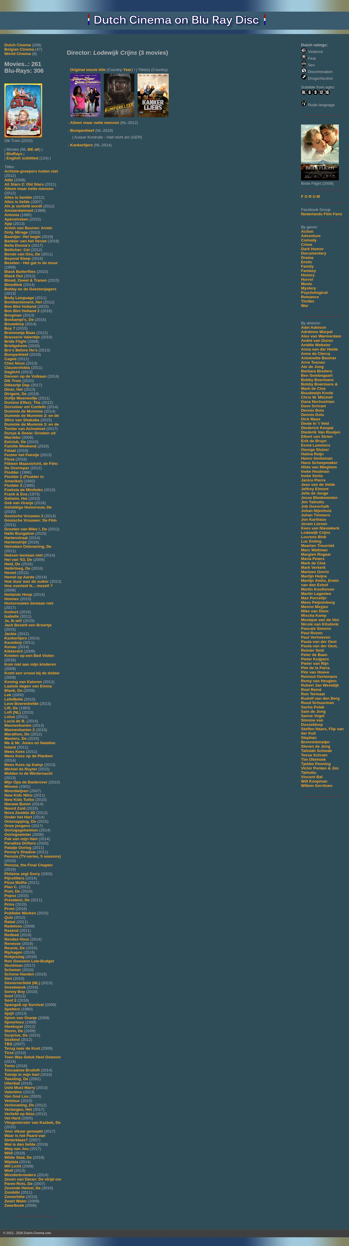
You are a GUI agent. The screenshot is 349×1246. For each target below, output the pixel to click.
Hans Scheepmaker (319, 463)
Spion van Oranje (20, 1018)
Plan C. (11, 887)
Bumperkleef (16, 354)
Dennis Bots (312, 410)
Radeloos (13, 926)
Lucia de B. (15, 721)
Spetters (12, 1009)
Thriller (307, 301)
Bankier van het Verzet (25, 241)
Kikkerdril (13, 651)
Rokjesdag (14, 957)
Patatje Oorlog (17, 847)
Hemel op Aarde (19, 577)
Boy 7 (9, 328)
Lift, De (11, 708)
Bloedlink (13, 284)
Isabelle (11, 616)
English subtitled (22, 158)
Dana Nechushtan (317, 401)
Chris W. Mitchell (317, 397)
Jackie (10, 634)
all (37, 149)
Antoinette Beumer (318, 358)
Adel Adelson (313, 327)
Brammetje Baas (19, 332)
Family (307, 266)
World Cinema (17, 53)
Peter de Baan (314, 655)
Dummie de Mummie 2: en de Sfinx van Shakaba (31, 417)
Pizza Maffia (15, 882)
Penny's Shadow (19, 852)
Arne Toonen (313, 362)
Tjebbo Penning (316, 764)
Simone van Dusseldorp (312, 722)
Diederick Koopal (317, 428)
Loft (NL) (12, 712)
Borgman (13, 315)
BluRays (14, 154)
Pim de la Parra (315, 668)
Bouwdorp (14, 324)
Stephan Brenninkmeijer (315, 739)
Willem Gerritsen (316, 785)
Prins (9, 904)
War (304, 305)
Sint (8, 978)
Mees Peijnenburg (318, 602)
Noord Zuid (14, 808)
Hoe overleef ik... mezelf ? (28, 586)
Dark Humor (312, 249)
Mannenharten (17, 725)
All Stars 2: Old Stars (24, 184)
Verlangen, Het (18, 1109)
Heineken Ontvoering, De (27, 546)
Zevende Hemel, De (22, 1188)
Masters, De (15, 738)
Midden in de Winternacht (28, 773)
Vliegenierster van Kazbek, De (32, 1122)
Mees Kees (14, 751)
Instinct (11, 612)
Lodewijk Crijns (315, 532)
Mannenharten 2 (19, 730)
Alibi (8, 180)
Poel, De (12, 891)
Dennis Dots (312, 415)
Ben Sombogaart (317, 375)
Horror (307, 279)
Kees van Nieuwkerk (320, 528)
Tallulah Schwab (316, 751)
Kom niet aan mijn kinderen (30, 664)
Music (306, 284)
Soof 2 (10, 1000)
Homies (11, 599)
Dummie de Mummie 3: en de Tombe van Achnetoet (31, 426)
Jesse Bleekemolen (319, 497)
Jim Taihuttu (312, 502)
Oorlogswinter (17, 834)
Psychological (314, 292)
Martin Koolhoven (317, 589)
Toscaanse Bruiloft (22, 1070)
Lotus (9, 716)
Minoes (11, 786)
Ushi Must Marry (19, 1087)
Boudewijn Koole (317, 393)
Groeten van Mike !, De (25, 529)
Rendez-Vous (16, 939)
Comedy (309, 240)
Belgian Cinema (19, 49)
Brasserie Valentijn (22, 337)
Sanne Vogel (313, 716)
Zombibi (12, 1192)
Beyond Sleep (17, 258)
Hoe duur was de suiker (26, 581)
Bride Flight (15, 341)
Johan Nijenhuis (316, 511)
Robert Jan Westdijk (320, 685)
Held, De (12, 564)
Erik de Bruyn (314, 441)
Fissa (9, 459)
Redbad (11, 935)
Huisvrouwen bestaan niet (28, 603)
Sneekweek (15, 987)
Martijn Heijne (314, 576)
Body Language (19, 298)
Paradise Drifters (20, 843)
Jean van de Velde (318, 484)
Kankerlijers (15, 638)
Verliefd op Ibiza (19, 1114)
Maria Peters (313, 559)
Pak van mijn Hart (21, 839)
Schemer (12, 970)
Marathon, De (16, 734)
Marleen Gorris (315, 572)
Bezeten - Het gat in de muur (31, 263)
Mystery (308, 288)
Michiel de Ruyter (20, 769)
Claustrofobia (17, 367)
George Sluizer (315, 449)
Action (307, 231)
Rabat (9, 922)
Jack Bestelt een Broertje (27, 625)
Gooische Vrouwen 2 (23, 516)
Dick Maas (310, 419)
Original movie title (88, 69)
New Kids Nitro (18, 795)
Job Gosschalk (315, 506)
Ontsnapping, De (20, 821)
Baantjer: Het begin (22, 236)
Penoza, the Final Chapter (28, 865)
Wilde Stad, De (18, 1157)
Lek (7, 695)
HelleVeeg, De (17, 568)
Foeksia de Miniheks (23, 490)
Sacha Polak (312, 707)
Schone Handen (19, 974)
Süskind (12, 1039)
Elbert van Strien (316, 436)
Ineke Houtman (315, 471)
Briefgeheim (15, 346)
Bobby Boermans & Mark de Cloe (319, 386)
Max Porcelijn (314, 598)
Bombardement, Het (23, 302)
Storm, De (13, 1031)
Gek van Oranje (18, 503)
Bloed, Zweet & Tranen (25, 280)
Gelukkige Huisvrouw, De (28, 507)
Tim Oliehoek (313, 759)
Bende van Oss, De (22, 254)
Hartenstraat (16, 538)
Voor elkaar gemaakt (23, 1131)
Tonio (9, 1066)
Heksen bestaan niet (23, 555)
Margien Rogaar (316, 554)
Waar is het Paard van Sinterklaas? (24, 1137)
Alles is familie (18, 197)
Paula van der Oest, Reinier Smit (319, 648)
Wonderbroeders (20, 1175)
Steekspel (13, 1026)
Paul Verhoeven (315, 637)
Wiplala (11, 1162)
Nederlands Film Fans (321, 214)
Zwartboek (14, 1205)
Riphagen (13, 952)
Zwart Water (15, 1201)
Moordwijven (16, 791)
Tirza (8, 1053)
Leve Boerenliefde (21, 703)
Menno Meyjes (314, 607)
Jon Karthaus (313, 519)
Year (127, 69)
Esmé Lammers (315, 445)
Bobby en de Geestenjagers (30, 289)
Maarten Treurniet (317, 545)
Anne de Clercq (315, 353)
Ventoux (12, 1101)
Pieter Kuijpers (315, 659)
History (308, 275)
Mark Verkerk (313, 567)
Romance (310, 297)
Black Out (13, 276)
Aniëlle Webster (316, 345)
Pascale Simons (316, 628)
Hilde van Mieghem (319, 467)
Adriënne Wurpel (317, 332)
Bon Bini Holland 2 (22, 311)
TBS (8, 1044)
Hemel (10, 572)
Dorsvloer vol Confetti (25, 407)
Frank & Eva (15, 494)
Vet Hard (12, 1118)
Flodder (11, 472)
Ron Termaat (313, 694)
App (8, 223)
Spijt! (9, 1013)
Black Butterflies (19, 271)
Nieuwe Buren (17, 804)
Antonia (11, 215)
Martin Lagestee (316, 593)
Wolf (8, 1170)
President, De (17, 900)
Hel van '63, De (18, 559)
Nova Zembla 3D (19, 812)
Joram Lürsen (314, 524)
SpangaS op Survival (24, 1005)
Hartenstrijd (15, 542)
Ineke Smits (312, 476)
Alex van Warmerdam (321, 336)
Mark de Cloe (313, 563)
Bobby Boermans (317, 380)
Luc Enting (311, 541)
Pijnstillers (14, 878)
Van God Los (16, 1096)
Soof (8, 996)
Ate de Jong (312, 367)
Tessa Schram (314, 755)
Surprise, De (16, 1035)
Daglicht (12, 372)
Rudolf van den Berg (320, 698)
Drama (307, 257)
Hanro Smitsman (316, 458)
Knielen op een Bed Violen (29, 655)
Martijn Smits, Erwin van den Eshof (320, 582)
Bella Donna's (17, 245)
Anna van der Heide (319, 349)
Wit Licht (12, 1166)
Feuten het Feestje (21, 455)
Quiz (8, 917)
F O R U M (310, 196)
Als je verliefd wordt (23, 206)
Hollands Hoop (18, 594)
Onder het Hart (18, 817)
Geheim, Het (15, 498)
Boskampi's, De (19, 319)
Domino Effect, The (22, 402)
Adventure (310, 236)
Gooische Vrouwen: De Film (30, 520)
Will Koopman (314, 781)
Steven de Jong (315, 746)
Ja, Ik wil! (13, 620)
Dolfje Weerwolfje (20, 398)
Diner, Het (13, 389)
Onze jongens (17, 826)
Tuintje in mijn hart (22, 1074)
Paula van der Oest (318, 641)
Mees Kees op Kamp (23, 764)
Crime (306, 244)
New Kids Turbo (19, 799)
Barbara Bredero (316, 371)
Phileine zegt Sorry (22, 874)
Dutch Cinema (17, 45)
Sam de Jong (313, 711)
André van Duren (317, 340)
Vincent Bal (312, 777)
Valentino (13, 1092)
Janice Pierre (313, 480)
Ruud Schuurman (317, 703)
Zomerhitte (14, 1197)
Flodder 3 (13, 485)
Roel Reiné (311, 689)
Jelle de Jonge (314, 493)
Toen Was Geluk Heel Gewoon (32, 1057)
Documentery (313, 253)
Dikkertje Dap (17, 385)
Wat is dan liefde (19, 1144)
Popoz (10, 895)
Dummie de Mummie (23, 411)
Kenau (10, 647)
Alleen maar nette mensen (28, 188)
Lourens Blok (313, 537)
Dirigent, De (15, 394)
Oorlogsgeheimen (21, 830)
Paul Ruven (312, 633)
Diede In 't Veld (315, 423)
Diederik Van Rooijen (320, 432)
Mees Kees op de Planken (28, 756)
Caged (10, 359)
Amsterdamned (18, 210)
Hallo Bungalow (19, 533)
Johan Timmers (315, 515)
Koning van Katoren (23, 682)
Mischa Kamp (314, 615)
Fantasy (308, 271)
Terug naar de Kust (22, 1048)
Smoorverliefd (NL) (22, 983)
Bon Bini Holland (20, 306)
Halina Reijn (312, 454)
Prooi (9, 908)
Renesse (12, 943)
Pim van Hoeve (315, 672)
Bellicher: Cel (17, 250)
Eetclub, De (15, 442)
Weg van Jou (16, 1149)
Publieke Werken (20, 913)
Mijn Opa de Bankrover (25, 782)
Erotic (306, 262)
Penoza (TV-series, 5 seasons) (32, 856)
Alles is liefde (17, 202)
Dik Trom (12, 380)
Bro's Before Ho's (21, 350)
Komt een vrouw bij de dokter (32, 673)
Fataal (10, 450)
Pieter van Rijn (314, 663)
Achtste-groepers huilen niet (31, 171)
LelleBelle (13, 699)
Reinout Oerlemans (319, 676)
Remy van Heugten (318, 681)
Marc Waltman (314, 550)
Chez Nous (14, 363)
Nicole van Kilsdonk (320, 624)
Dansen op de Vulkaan (25, 376)
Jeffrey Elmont (314, 489)
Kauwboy (13, 642)
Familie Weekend (20, 446)
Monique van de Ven (320, 620)
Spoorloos (14, 1022)
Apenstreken (16, 219)
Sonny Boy (14, 991)
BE (30, 149)
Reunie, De (14, 948)
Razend (11, 930)
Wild (8, 1153)
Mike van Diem (314, 611)
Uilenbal (12, 1083)
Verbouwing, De (19, 1105)
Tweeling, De (16, 1079)
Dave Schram (313, 406)
